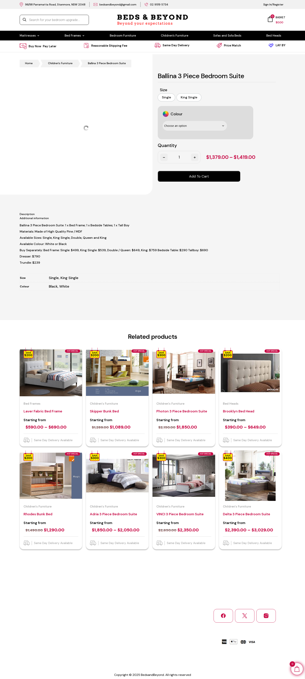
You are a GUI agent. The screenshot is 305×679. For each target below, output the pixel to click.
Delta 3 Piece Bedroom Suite (246, 514)
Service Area (59, 645)
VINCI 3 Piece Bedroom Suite (180, 514)
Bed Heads (273, 36)
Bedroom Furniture (123, 36)
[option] (166, 97)
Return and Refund (63, 638)
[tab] (153, 214)
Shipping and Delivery (33, 638)
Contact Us (27, 645)
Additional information (34, 218)
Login (120, 653)
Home (29, 63)
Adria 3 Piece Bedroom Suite (113, 514)
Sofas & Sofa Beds (129, 645)
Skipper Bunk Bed (104, 411)
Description (27, 214)
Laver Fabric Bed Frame (43, 411)
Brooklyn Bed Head (238, 411)
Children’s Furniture (174, 36)
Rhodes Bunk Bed (38, 514)
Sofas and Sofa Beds (227, 36)
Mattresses (28, 36)
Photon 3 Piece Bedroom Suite (181, 411)
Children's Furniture (60, 63)
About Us (57, 630)
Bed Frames (73, 36)
